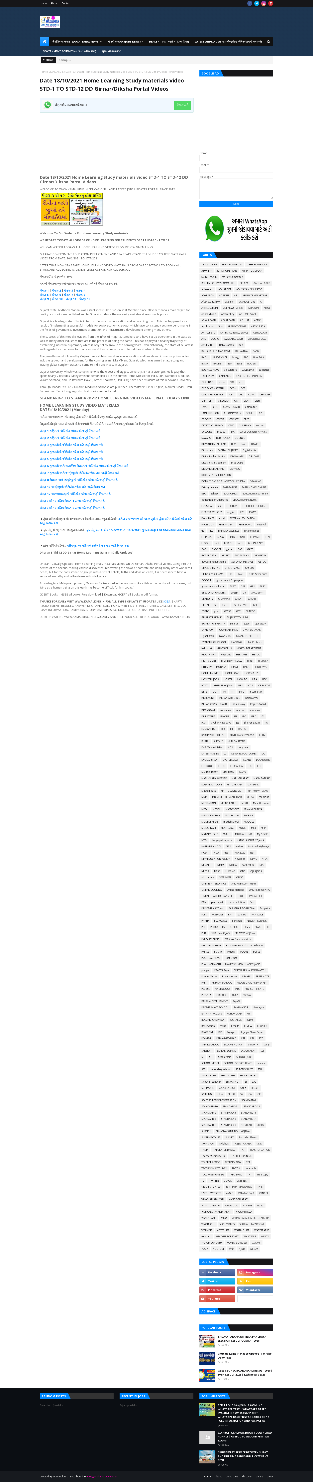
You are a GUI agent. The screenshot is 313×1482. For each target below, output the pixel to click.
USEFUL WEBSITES (211, 1193)
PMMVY (218, 951)
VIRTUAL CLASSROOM (252, 1224)
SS (241, 1094)
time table (250, 1168)
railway (247, 995)
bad (241, 345)
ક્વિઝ (67, 501)
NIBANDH (206, 865)
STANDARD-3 (228, 1112)
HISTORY (263, 660)
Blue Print (258, 357)
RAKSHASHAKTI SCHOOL (215, 1007)
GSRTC (205, 611)
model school (231, 821)
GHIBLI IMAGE (232, 568)
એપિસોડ (65, 431)
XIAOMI (256, 1242)
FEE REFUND (245, 524)
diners (259, 1476)
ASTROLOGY (260, 332)
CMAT (204, 407)
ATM (203, 338)
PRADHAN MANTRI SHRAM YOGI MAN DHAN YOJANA (230, 964)
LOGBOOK (207, 766)
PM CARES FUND (210, 939)
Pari (252, 902)
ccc (241, 382)
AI (261, 301)
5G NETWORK (209, 277)
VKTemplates (60, 1476)
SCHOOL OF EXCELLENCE (238, 1063)
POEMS (244, 951)
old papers (207, 877)
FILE (211, 530)
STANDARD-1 (248, 1100)
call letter (264, 369)
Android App (208, 314)
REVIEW (248, 1026)
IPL (235, 716)
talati (259, 1143)
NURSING (230, 871)
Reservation (208, 1026)
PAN (203, 902)
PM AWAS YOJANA (245, 933)
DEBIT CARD (223, 438)
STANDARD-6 (228, 1119)
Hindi (250, 660)
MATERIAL (253, 784)
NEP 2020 (240, 852)
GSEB (225, 605)
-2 (59, 290)
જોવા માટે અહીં (79, 431)
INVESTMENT (208, 716)
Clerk (257, 400)
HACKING (236, 642)
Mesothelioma (261, 803)
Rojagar (231, 1032)
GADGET (216, 549)
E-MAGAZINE (230, 487)
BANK (256, 351)
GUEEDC (250, 611)
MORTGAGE (227, 828)
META (204, 809)
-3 (71, 290)
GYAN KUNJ (207, 629)
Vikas (224, 1218)
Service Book (208, 1075)
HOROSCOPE (252, 673)
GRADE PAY (257, 592)
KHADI (205, 741)
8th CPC (244, 283)
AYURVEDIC (207, 345)
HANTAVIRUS (224, 648)
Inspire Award (258, 704)
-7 (71, 295)
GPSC (262, 586)
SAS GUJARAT (248, 1050)
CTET (231, 425)
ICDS (250, 685)
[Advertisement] (116, 140)
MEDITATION (208, 803)
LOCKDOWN (263, 759)
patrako (242, 914)
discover (247, 1476)
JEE (237, 722)
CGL (241, 394)
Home (43, 3)
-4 (83, 290)
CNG (215, 407)
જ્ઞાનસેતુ (91, 530)
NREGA (205, 871)
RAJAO (236, 1001)
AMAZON (253, 308)
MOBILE (248, 815)
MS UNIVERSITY (209, 834)
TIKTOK (236, 1168)
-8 (83, 295)
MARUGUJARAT (240, 778)
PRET (204, 982)
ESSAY (252, 512)
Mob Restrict (232, 815)
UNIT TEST (242, 1180)
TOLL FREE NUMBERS (212, 1174)
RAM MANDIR (241, 1007)
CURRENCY (245, 425)
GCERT (226, 555)
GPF (243, 586)
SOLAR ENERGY (227, 1088)
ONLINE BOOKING (211, 889)
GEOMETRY (260, 555)
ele (220, 506)
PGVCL (258, 927)
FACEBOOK (207, 524)
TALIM (204, 1149)
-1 (47, 290)
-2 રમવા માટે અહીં (82, 508)
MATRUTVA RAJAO (258, 790)
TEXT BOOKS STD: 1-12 (214, 1168)
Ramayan (259, 1007)
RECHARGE (236, 1019)
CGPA (251, 394)
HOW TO (242, 679)
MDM (204, 797)
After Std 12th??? (210, 301)
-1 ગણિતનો (53, 431)
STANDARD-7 (248, 1119)
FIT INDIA (206, 537)
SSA (250, 1094)
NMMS (220, 865)
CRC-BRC (206, 419)
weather (206, 1236)
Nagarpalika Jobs (222, 840)
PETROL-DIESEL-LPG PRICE (224, 927)
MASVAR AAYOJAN (211, 784)
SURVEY (229, 1137)
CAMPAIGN (225, 376)
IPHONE (224, 716)
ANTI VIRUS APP (248, 314)
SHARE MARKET (248, 1075)
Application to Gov (212, 326)
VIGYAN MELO (244, 1211)
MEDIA (250, 797)
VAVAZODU (231, 1205)
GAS (240, 549)
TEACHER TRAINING (241, 1156)
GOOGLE (206, 580)
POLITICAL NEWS (210, 958)
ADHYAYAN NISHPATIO (249, 289)
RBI (249, 1013)
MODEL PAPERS (209, 821)
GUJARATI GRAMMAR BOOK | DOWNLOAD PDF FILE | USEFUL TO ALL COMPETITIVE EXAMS (245, 1436)
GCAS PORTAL (209, 555)
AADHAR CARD (262, 283)
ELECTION (232, 506)
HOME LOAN (232, 673)
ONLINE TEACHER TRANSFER (217, 896)
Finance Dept (251, 530)
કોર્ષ (106, 530)
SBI (262, 1050)
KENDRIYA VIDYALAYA (242, 735)
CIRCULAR (223, 400)
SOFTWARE (207, 1088)
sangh (266, 1044)
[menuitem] (44, 41)
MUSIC (226, 834)
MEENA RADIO (229, 803)
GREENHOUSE (209, 605)
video (260, 1205)
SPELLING (206, 1094)
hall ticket (206, 648)
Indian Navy (238, 704)
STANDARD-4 (248, 1112)
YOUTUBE (218, 1249)
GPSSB (234, 592)
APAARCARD (228, 320)
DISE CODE (237, 462)
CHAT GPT (207, 400)
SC (202, 1057)
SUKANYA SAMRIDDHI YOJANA (233, 1131)
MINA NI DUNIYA (253, 809)
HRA (254, 679)
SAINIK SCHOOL (210, 1044)
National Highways (258, 846)
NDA (216, 852)
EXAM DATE (207, 518)
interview (255, 710)
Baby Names (226, 345)
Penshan (237, 920)
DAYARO (206, 438)
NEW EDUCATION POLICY (215, 859)
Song (243, 1088)
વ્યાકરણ (254, 1249)
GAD (204, 549)
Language (243, 747)
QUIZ (235, 995)
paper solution (236, 902)
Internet (240, 710)
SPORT (231, 1094)
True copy (262, 1174)
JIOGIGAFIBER (208, 729)
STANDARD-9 (228, 1125)
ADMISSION (207, 295)
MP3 (253, 828)
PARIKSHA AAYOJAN (212, 908)
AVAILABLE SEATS (233, 338)
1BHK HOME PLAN (232, 264)
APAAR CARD (208, 320)
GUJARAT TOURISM (237, 617)
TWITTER (214, 1180)
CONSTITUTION (210, 413)
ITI (262, 716)
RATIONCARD (234, 1013)
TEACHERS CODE (210, 1162)
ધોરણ (43, 290)
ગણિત (60, 501)
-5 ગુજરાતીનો (54, 459)
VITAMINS (206, 1230)
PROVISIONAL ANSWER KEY (252, 982)
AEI (236, 295)
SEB (203, 1069)
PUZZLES (206, 995)
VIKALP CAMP (208, 1218)
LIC (263, 753)
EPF (242, 512)
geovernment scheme (213, 561)
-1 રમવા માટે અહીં (82, 501)
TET (248, 1162)
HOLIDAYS (261, 667)
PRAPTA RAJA (221, 970)
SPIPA (220, 1094)
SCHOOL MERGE (210, 1063)
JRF (231, 729)
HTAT (204, 685)
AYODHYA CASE (257, 338)
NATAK (239, 846)
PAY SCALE (257, 914)
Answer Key (227, 314)
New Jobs (240, 859)
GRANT (239, 599)
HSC (264, 679)
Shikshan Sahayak (211, 1081)
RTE (243, 1038)
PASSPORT (217, 914)
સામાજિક (70, 466)
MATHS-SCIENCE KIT (232, 790)
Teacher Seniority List (213, 1156)
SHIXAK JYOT (233, 1081)
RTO (261, 1038)
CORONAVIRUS (232, 413)
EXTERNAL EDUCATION (243, 518)
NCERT (205, 852)
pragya (205, 970)
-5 (47, 295)
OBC (242, 871)
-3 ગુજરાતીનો (54, 445)
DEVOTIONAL (238, 444)
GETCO (262, 561)
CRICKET (234, 419)
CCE (243, 388)
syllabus (224, 1143)
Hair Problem (254, 642)
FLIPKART (255, 537)
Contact (66, 3)
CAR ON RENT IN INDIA (249, 376)
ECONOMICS (231, 493)
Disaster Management (213, 462)
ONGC (239, 877)
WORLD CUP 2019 (211, 1242)
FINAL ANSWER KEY (228, 530)
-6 (59, 295)
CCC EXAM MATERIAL (213, 388)
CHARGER (265, 394)
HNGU (246, 667)
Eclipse (215, 493)
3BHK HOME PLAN (227, 270)
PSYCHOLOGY (222, 989)
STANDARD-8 (56, 71)
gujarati (234, 623)
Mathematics (208, 790)
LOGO (221, 766)
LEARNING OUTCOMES (244, 753)
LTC (259, 766)
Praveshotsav (229, 976)
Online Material (235, 889)
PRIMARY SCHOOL (222, 982)
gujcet (247, 623)
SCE (211, 1057)
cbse (222, 382)
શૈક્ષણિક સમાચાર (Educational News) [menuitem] (75, 41)
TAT (243, 1149)
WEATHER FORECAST (227, 1236)
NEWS (253, 859)
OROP (241, 896)
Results (235, 1026)
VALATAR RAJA (246, 1193)
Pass (204, 914)
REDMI (250, 1019)
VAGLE (229, 1193)
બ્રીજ (99, 530)
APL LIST (244, 320)
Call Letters (207, 376)
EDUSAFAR (207, 506)
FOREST (228, 543)
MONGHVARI (208, 828)
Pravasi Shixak (209, 976)
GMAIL (240, 574)
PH (268, 927)
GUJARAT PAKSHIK (211, 617)
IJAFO (242, 691)
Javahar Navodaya (221, 722)
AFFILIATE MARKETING (255, 295)
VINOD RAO (208, 1224)
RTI (252, 1038)
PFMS (247, 927)
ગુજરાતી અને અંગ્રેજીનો (64, 473)
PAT (230, 914)
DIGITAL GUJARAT (228, 450)
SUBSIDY (206, 1131)
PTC (237, 989)
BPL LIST (218, 363)
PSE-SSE (205, 989)
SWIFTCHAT (207, 1143)
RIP (220, 1032)
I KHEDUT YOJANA (223, 685)
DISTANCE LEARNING (213, 469)
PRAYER (246, 976)
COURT (250, 413)
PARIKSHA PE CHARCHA (242, 908)
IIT (232, 691)
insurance (225, 710)
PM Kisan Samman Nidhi (238, 939)
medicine (264, 797)
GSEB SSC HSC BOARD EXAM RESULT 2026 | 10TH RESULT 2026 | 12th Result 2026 (245, 1372)
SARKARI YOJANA (226, 1050)
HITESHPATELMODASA (213, 667)
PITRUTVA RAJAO (220, 933)
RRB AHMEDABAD (226, 1038)
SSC (259, 1094)
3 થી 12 (51, 501)
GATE (250, 549)
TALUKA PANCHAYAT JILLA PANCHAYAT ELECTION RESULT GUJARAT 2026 (243, 1338)
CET (231, 394)
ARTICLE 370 (208, 332)
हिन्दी (231, 1249)
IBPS (240, 685)
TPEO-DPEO (236, 1174)
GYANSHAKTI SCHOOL (213, 642)
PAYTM (205, 920)
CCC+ (233, 388)
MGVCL (217, 809)
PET (203, 927)
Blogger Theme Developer (102, 1476)
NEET (227, 852)
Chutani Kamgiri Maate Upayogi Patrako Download (245, 1355)
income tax (256, 691)
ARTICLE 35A (258, 326)
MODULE (249, 821)
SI (246, 1081)
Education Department (255, 493)
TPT (250, 1174)
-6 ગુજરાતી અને (55, 466)
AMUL (267, 308)
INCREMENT (207, 698)
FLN (267, 537)
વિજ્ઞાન (53, 480)
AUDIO (215, 338)
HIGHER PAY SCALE (231, 660)
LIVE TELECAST (230, 759)
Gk (230, 574)
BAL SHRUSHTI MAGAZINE (215, 351)
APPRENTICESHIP (237, 326)
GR (244, 592)
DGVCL (255, 444)
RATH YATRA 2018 (211, 1013)
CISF (236, 400)
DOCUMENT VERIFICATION (216, 475)
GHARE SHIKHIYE (210, 568)
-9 (47, 299)
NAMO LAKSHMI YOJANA (250, 840)
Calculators (230, 369)
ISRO (254, 716)
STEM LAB (246, 1125)
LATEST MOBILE (210, 753)
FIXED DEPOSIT (237, 537)
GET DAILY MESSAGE (242, 561)
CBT (232, 382)
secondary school (220, 1069)
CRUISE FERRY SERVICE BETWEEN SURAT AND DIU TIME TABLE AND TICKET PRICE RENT (243, 1456)
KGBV (262, 735)
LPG (250, 766)
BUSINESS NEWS (210, 369)
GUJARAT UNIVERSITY (213, 623)
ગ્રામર (242, 1249)
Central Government (212, 394)
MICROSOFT (232, 809)
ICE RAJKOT (264, 685)
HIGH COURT (208, 660)
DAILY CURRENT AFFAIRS (253, 431)
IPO (244, 716)
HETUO (256, 654)
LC (225, 753)
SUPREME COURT (210, 1137)
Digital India (249, 450)
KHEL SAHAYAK (236, 741)
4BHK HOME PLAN (252, 270)
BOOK (204, 363)
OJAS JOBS (256, 871)
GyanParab (207, 636)
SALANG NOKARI (233, 1044)
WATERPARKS (261, 1230)
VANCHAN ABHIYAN (212, 1199)
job (223, 729)
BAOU (204, 357)
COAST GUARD (231, 407)
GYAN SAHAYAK (252, 629)
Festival (261, 524)
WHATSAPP (250, 1236)
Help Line (226, 654)
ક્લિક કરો (182, 105)
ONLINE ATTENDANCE (213, 883)
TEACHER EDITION (260, 1149)
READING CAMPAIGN (213, 1019)
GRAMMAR (224, 599)
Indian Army (251, 698)
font (217, 543)
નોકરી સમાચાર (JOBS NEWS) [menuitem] (124, 41)
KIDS (230, 747)
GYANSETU (225, 636)
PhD (203, 933)
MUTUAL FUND (243, 834)
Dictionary (207, 450)
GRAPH (252, 599)
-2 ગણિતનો (53, 438)
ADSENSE (224, 295)
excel (222, 518)
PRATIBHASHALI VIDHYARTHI (250, 970)
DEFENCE (240, 438)
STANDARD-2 (208, 1112)
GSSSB (227, 611)
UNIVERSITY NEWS (211, 1187)
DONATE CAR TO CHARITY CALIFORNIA (223, 481)
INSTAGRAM (208, 710)
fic (202, 530)
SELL (260, 1069)
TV (202, 1180)
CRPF (246, 419)
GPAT (233, 586)
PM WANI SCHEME (211, 945)
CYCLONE (206, 431)
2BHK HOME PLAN (257, 264)
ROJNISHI (206, 1038)
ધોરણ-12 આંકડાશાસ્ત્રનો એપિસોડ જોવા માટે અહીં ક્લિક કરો (75, 494)
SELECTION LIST (244, 1069)
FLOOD (205, 543)
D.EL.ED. (221, 431)
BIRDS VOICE (220, 357)
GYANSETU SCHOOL (247, 636)
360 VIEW (206, 270)
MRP (263, 828)
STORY (260, 1125)
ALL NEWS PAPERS (233, 308)
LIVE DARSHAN (209, 759)
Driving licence (209, 487)
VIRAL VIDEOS (227, 1224)
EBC (203, 493)
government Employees (229, 580)
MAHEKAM (228, 772)
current (260, 425)
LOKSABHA (236, 766)
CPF (261, 413)
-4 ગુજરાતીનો (54, 452)
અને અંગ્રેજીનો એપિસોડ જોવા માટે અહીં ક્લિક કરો (87, 480)
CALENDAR (248, 369)
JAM (203, 722)
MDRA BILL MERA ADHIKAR (227, 797)
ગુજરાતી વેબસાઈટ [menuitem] (111, 51)
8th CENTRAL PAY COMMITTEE (218, 283)
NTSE (217, 871)
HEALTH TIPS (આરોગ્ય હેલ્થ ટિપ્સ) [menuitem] (169, 41)
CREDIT (220, 419)
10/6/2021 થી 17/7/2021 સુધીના (129, 530)
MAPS (242, 772)
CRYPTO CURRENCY (212, 425)
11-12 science (209, 264)
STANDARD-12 (252, 1106)
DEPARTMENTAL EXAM (213, 444)
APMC (257, 320)
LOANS (247, 759)
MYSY (204, 840)
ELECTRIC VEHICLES (211, 512)
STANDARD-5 (208, 1119)
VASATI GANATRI (210, 1205)
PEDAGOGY (220, 920)
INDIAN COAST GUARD (214, 704)
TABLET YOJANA (243, 1143)
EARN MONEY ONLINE (254, 487)
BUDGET (252, 363)
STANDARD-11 (231, 1106)
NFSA (264, 859)
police (256, 951)
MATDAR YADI (235, 784)
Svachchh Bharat (248, 1137)
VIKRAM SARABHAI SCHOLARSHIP (250, 1218)
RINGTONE (207, 1032)
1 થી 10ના (162, 530)
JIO (266, 722)
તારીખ (121, 519)
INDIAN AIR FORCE (229, 698)
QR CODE (221, 995)
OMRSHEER (225, 877)
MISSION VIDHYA (210, 815)
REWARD (262, 1026)
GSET (256, 605)
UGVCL (228, 1180)
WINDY (265, 1236)
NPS (262, 865)
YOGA (204, 1249)
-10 (60, 299)
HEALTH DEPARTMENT (249, 648)
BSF (230, 363)
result (223, 1026)
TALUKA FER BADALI (224, 1149)
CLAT (247, 400)
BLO (246, 357)
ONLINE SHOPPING (259, 889)
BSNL (239, 363)
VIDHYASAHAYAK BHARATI (216, 1211)
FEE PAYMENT (226, 524)
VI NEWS (247, 1205)
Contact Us (232, 1476)
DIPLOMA (254, 456)
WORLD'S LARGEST (237, 1242)
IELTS (204, 691)
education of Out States (214, 499)
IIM (224, 691)
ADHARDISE (224, 289)
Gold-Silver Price (258, 574)
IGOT (215, 691)
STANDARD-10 (209, 1106)
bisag (235, 357)
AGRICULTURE (247, 301)
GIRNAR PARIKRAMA (212, 574)
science (261, 1063)
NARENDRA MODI (211, 846)
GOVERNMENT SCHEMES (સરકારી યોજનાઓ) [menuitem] (69, 51)
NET (252, 852)
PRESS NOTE (262, 976)
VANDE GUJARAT (238, 1199)
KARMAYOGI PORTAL (213, 735)
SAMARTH (253, 1044)
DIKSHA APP (237, 456)
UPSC (260, 1187)
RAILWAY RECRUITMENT (214, 1001)
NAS (228, 846)
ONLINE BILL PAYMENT (243, 883)
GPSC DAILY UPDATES (213, 592)
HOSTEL (228, 679)
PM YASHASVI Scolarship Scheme (244, 945)
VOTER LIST (223, 1230)
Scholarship (224, 1057)
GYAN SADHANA (228, 629)
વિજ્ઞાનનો (82, 466)
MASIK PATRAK (262, 778)
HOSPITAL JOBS (210, 679)
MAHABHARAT (209, 772)
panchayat (217, 902)
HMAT (234, 667)
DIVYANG (235, 469)
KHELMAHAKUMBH (212, 747)
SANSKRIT (206, 1050)
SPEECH (255, 1088)
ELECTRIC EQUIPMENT (255, 506)
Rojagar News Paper (252, 1032)
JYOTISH (242, 729)
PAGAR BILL (255, 896)
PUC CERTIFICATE (254, 989)
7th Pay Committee (232, 277)
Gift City (249, 568)
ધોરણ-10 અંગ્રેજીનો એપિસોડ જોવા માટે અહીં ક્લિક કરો (72, 487)
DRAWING (255, 481)
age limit (229, 301)
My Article (262, 834)
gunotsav (260, 623)
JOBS (166, 601)
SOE (254, 1081)
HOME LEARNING (210, 673)
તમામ (172, 530)
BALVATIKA (241, 351)
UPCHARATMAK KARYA (239, 1187)
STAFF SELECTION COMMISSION (218, 1100)
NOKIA (233, 865)
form (240, 543)
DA (233, 431)
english (231, 512)
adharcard (207, 289)
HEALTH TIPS (208, 654)
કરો (97, 431)
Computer (251, 407)
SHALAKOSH (228, 1075)
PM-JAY (205, 951)
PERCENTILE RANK (256, 920)
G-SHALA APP (255, 543)
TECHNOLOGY (233, 1162)
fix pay (220, 537)
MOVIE (242, 828)
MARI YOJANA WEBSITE (214, 778)
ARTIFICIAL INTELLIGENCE (234, 332)
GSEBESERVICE (240, 605)
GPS (252, 586)
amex (270, 1476)
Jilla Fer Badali (252, 722)
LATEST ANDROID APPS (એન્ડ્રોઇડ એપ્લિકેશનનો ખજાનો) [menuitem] (228, 41)
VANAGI (263, 1193)
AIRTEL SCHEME (209, 308)
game (229, 549)
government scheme (213, 586)
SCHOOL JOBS (244, 1057)
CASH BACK (207, 382)
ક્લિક (92, 431)
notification (248, 865)
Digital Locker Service (213, 456)
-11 (74, 299)
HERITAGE (241, 654)
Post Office (231, 958)
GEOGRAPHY (242, 555)
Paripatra (265, 908)
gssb (216, 611)
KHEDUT (218, 741)
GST (238, 611)
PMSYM (231, 951)
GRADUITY (207, 599)
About (54, 3)
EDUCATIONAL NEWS (245, 499)
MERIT (245, 803)
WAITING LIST (241, 1230)
